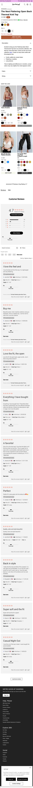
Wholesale (5, 740)
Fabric (16, 71)
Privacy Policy (6, 711)
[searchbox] (8, 248)
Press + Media (6, 738)
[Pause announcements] (31, 1)
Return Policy (5, 705)
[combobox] (26, 258)
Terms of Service (6, 713)
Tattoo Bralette (5, 107)
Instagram (5, 752)
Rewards (5, 734)
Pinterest (5, 761)
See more (5, 336)
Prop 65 (4, 715)
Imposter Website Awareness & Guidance (11, 722)
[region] (15, 220)
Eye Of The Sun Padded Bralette (6, 154)
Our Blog (5, 732)
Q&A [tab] (9, 190)
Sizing (16, 76)
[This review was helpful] (25, 297)
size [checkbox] (2, 254)
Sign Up (6, 695)
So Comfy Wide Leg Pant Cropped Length (22, 155)
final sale (9, 34)
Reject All (11, 779)
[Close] (30, 767)
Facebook (5, 756)
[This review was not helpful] (28, 297)
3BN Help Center (6, 703)
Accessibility (5, 720)
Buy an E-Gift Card (7, 736)
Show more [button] (19, 254)
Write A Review (16, 233)
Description (16, 43)
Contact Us (5, 709)
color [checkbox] (10, 254)
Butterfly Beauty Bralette (22, 108)
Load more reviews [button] (16, 679)
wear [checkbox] (14, 254)
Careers (4, 744)
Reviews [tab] (3, 190)
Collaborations (6, 742)
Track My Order (6, 718)
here (11, 52)
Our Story (5, 730)
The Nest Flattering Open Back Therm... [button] (19, 294)
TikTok (4, 754)
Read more (6, 455)
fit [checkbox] (5, 254)
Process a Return (6, 707)
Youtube (4, 759)
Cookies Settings (16, 783)
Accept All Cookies (22, 779)
